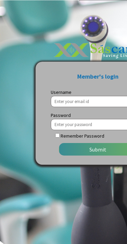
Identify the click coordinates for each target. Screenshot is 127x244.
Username (61, 92)
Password (61, 115)
